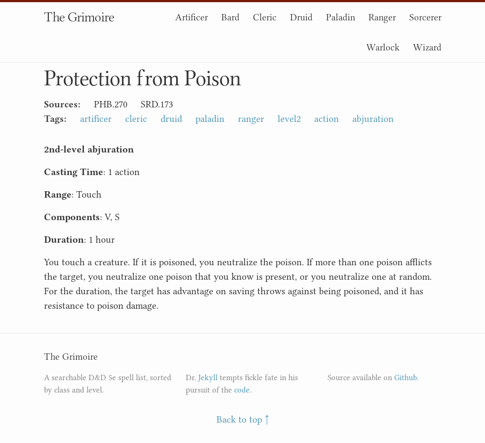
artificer (96, 118)
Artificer (191, 17)
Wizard (427, 47)
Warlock (383, 47)
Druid (301, 17)
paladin (210, 118)
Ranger (382, 17)
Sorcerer (425, 17)
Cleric (265, 17)
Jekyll (208, 377)
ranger (251, 118)
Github (405, 377)
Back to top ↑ (242, 419)
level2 (289, 118)
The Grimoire (79, 17)
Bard (230, 17)
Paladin (340, 17)
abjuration (373, 118)
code (242, 390)
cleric (136, 118)
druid (171, 118)
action (326, 118)
